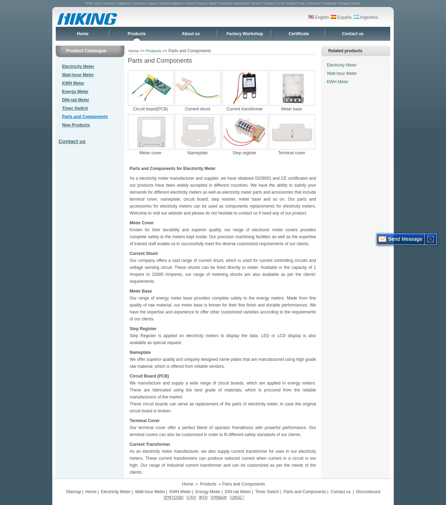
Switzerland (241, 3)
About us (191, 33)
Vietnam (225, 3)
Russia (201, 3)
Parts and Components (85, 116)
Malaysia (329, 3)
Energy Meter (75, 91)
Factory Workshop (244, 33)
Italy (302, 3)
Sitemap (73, 491)
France (109, 3)
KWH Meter (73, 83)
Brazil (256, 3)
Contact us (352, 33)
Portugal (343, 3)
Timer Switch (75, 108)
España (341, 17)
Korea (189, 3)
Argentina (123, 3)
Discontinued (368, 491)
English (318, 17)
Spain (213, 3)
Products (137, 33)
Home (83, 33)
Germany (139, 3)
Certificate (299, 33)
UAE (281, 3)
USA (98, 3)
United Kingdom (171, 3)
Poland (292, 3)
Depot (356, 3)
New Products (76, 125)
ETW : (90, 3)
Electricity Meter (78, 66)
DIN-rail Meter (75, 100)
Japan (152, 3)
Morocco (314, 3)
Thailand (269, 3)
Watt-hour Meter (78, 74)
